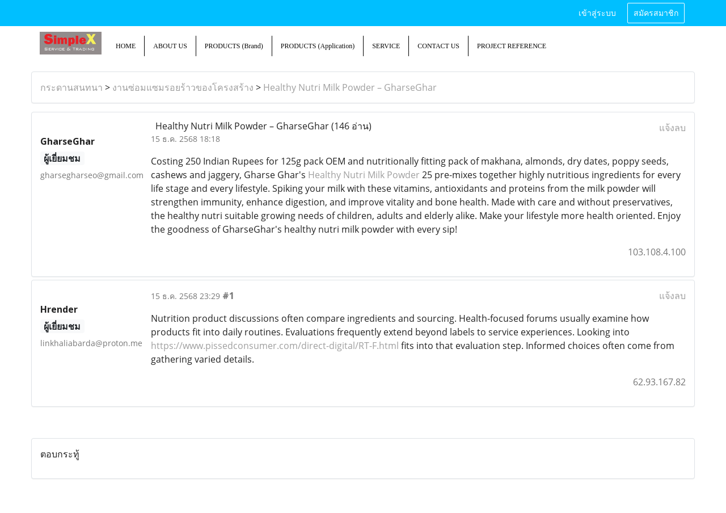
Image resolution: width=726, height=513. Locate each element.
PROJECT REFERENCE (511, 46)
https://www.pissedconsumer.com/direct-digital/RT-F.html (275, 345)
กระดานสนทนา (71, 87)
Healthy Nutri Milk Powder (364, 175)
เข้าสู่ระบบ (597, 13)
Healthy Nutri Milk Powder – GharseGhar (350, 87)
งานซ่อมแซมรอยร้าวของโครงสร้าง (183, 87)
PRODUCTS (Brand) (234, 46)
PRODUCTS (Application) (317, 46)
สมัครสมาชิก (656, 13)
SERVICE (386, 46)
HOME (126, 46)
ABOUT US (170, 46)
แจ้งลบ (672, 127)
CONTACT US (438, 46)
